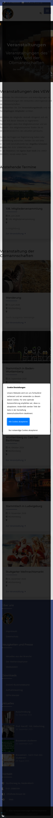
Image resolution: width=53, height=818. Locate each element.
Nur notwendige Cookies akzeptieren (23, 430)
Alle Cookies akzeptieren (18, 421)
